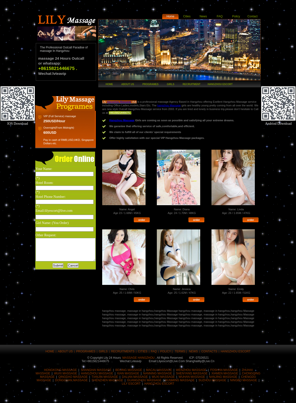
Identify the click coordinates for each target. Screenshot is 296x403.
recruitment (191, 84)
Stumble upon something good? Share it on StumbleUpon (149, 396)
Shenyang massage (192, 369)
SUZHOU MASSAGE (212, 376)
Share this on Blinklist (178, 396)
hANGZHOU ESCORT (159, 379)
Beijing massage (128, 365)
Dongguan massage (71, 376)
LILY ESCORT (131, 379)
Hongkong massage (60, 365)
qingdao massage (72, 372)
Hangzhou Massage (126, 101)
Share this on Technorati (163, 396)
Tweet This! (60, 396)
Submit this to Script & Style (105, 396)
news (193, 347)
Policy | (166, 347)
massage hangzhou (138, 353)
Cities (186, 16)
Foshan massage (224, 365)
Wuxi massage (65, 369)
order (148, 219)
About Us (127, 84)
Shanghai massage (96, 365)
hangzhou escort (220, 84)
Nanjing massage (223, 372)
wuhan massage (192, 372)
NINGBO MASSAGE (243, 376)
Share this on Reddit (119, 396)
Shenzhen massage (107, 376)
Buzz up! (75, 396)
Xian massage (128, 369)
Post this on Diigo (193, 396)
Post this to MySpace (207, 396)
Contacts (209, 347)
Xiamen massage (224, 369)
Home (170, 16)
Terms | (181, 347)
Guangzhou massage (144, 376)
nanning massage (157, 369)
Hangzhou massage (97, 369)
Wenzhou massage (191, 365)
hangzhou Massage (185, 105)
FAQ (219, 16)
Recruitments (122, 347)
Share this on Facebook (46, 396)
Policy (236, 16)
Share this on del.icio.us (134, 396)
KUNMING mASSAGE (180, 376)
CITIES (143, 347)
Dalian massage (135, 372)
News (203, 16)
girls (170, 84)
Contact (252, 16)
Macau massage (159, 365)
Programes (150, 84)
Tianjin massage (105, 372)
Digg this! (90, 396)
